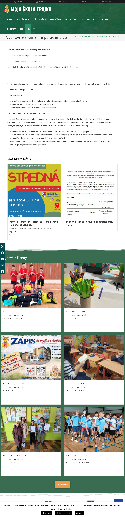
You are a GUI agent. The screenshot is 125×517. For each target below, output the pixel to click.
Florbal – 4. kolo (8, 312)
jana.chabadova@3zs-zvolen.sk (27, 61)
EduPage (42, 1)
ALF (86, 1)
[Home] (75, 36)
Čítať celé (12, 234)
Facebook (108, 1)
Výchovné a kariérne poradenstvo (107, 36)
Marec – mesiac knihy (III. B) (75, 384)
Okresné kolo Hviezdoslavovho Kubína (16, 456)
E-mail (64, 1)
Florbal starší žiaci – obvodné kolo (77, 456)
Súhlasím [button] (79, 513)
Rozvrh (19, 1)
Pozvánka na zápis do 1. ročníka (14, 384)
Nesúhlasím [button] (47, 513)
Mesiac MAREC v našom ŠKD (75, 312)
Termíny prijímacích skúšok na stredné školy (89, 221)
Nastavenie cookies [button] (63, 513)
